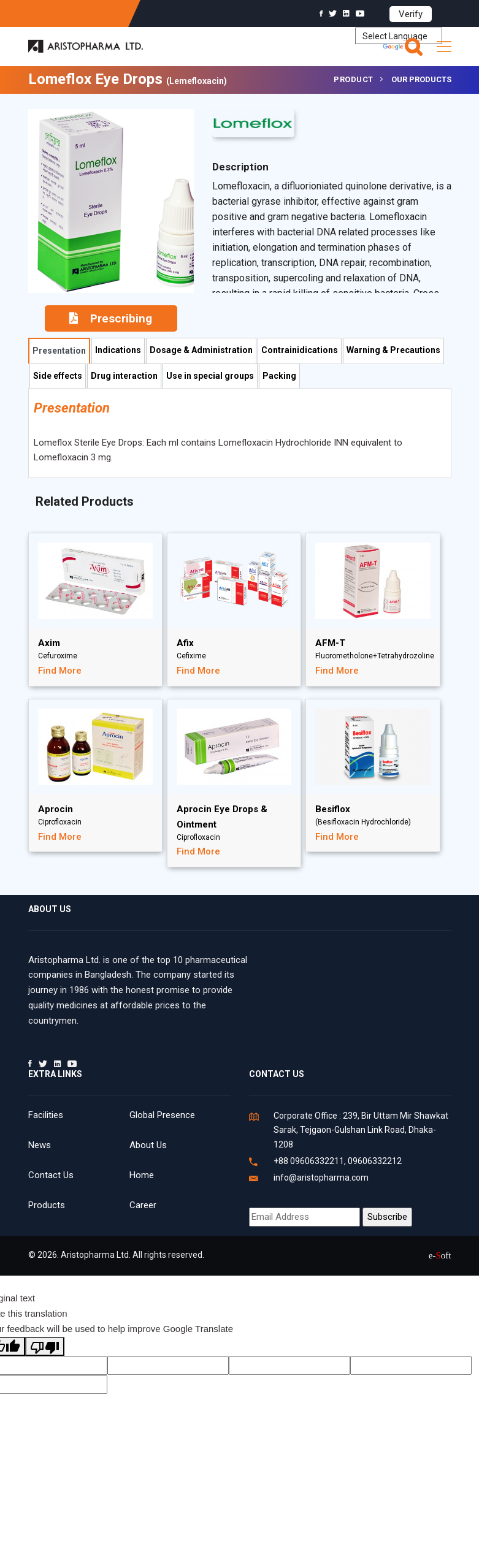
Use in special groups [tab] (210, 376)
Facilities (45, 1115)
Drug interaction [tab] (124, 376)
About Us (148, 1145)
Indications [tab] (118, 350)
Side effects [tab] (57, 376)
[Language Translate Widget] (398, 36)
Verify (411, 14)
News (39, 1145)
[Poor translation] (44, 1346)
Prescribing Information (110, 321)
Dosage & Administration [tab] (201, 350)
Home (141, 1175)
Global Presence (162, 1115)
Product (354, 79)
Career (142, 1205)
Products (46, 1205)
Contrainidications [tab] (299, 350)
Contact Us (51, 1175)
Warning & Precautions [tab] (393, 350)
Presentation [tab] (59, 351)
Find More (60, 670)
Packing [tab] (279, 376)
